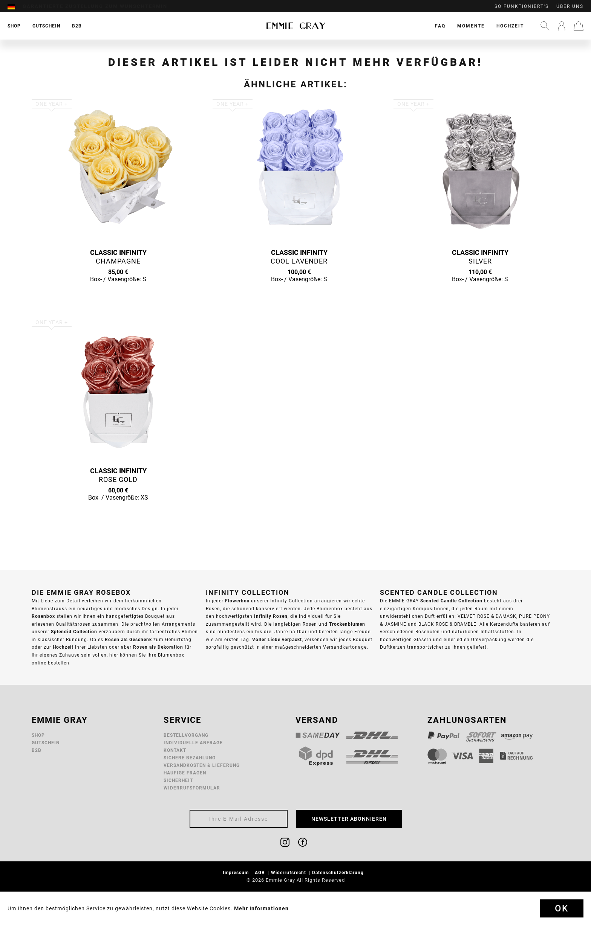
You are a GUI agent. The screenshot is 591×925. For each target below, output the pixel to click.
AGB (260, 872)
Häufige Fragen (185, 773)
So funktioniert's (522, 6)
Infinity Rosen (271, 616)
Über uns (569, 6)
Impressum (236, 872)
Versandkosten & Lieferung (202, 765)
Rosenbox (43, 616)
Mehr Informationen (261, 908)
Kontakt (175, 750)
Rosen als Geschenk (128, 639)
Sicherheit (178, 780)
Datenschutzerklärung (338, 872)
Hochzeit (510, 26)
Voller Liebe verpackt (277, 639)
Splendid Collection (74, 631)
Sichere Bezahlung (190, 757)
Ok (561, 908)
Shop (38, 735)
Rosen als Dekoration (158, 647)
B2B (36, 750)
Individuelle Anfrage (193, 742)
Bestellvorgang (186, 735)
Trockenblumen (347, 624)
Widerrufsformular (192, 788)
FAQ (440, 26)
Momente (471, 26)
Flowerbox (237, 600)
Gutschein (46, 742)
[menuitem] (15, 6)
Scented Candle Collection (451, 600)
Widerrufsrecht (289, 872)
